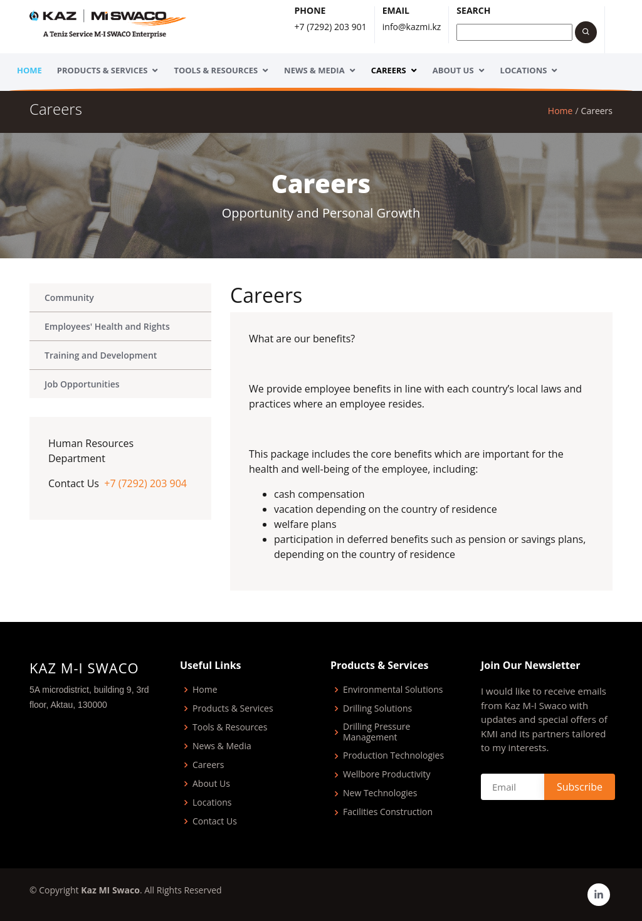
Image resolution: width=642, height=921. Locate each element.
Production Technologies (393, 755)
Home (29, 70)
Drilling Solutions (377, 708)
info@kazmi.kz (411, 27)
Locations (523, 70)
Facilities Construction (388, 812)
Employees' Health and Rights (107, 326)
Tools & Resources (216, 70)
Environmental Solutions (393, 690)
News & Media (314, 70)
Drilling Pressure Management (376, 732)
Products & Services (102, 70)
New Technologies (380, 793)
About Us (453, 70)
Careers (388, 70)
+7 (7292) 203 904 (145, 483)
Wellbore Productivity (387, 774)
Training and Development (101, 355)
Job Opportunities (82, 384)
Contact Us (214, 821)
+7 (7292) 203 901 (331, 27)
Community (69, 297)
